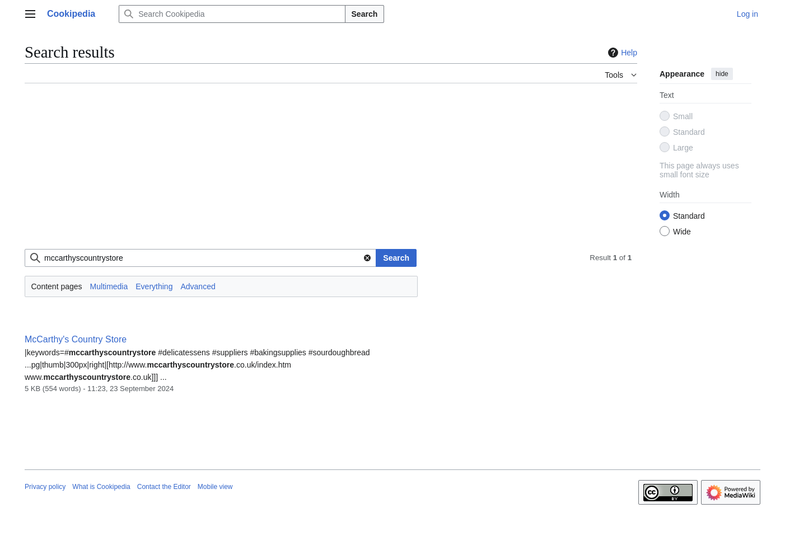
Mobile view (215, 487)
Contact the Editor (164, 487)
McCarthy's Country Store (76, 339)
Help (621, 53)
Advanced (197, 286)
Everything (153, 286)
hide (722, 74)
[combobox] (200, 258)
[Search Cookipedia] (232, 14)
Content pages (56, 286)
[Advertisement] (331, 170)
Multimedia (109, 286)
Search (365, 14)
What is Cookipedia (101, 487)
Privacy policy (45, 487)
